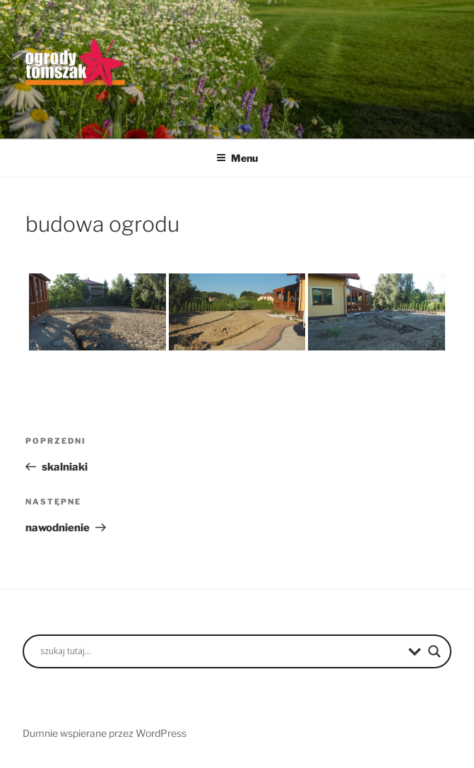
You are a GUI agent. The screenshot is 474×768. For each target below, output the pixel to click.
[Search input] (220, 651)
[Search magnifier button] (434, 651)
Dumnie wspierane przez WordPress (104, 733)
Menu (237, 158)
